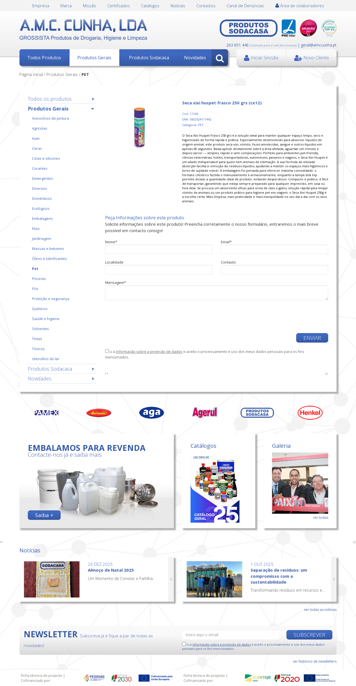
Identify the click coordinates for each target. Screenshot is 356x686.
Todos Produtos (44, 58)
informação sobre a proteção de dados (149, 351)
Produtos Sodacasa (149, 58)
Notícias (177, 5)
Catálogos (150, 5)
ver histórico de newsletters (315, 661)
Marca (66, 5)
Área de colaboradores (299, 5)
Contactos (206, 5)
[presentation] (147, 317)
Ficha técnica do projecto (41, 675)
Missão (89, 5)
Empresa (40, 5)
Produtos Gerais (94, 58)
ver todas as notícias (320, 609)
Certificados (118, 5)
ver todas (320, 517)
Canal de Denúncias (245, 5)
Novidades (195, 58)
